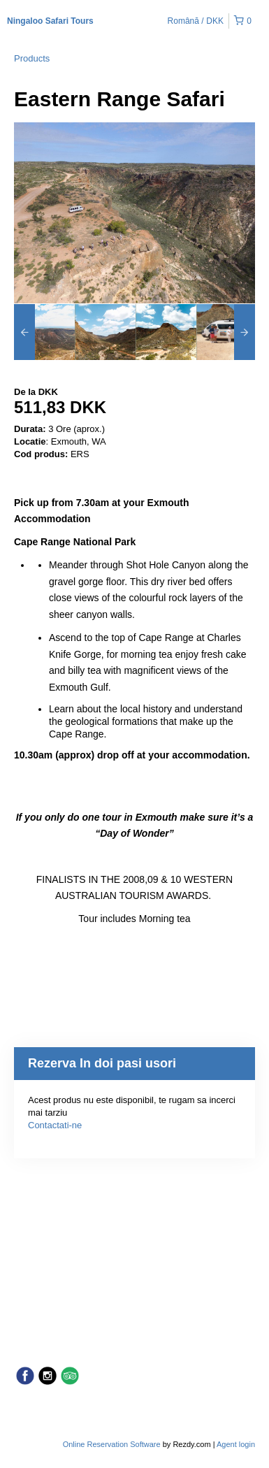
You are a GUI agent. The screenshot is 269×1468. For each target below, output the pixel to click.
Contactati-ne (55, 1125)
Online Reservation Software (112, 1444)
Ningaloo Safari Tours (50, 21)
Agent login (236, 1444)
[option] (44, 332)
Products (32, 58)
